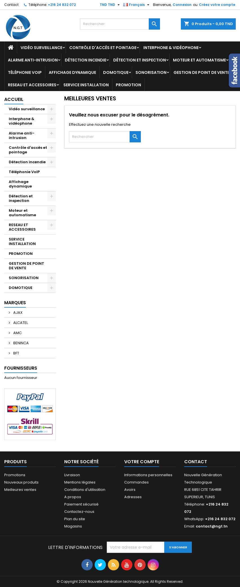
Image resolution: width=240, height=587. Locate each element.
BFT (15, 353)
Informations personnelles (148, 475)
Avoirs (129, 489)
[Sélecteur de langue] (137, 5)
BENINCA (20, 343)
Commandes (136, 482)
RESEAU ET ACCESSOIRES (32, 85)
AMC (17, 333)
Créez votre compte (217, 4)
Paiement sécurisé (81, 504)
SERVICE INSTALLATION (86, 85)
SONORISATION (150, 72)
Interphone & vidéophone (171, 47)
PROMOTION (128, 85)
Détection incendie (85, 60)
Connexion (182, 4)
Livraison (72, 475)
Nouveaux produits (21, 482)
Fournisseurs (20, 368)
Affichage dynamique (72, 72)
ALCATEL (20, 322)
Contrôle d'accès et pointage (102, 47)
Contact (11, 4)
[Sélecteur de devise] (110, 5)
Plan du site (74, 519)
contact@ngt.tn (212, 526)
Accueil (13, 99)
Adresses (133, 497)
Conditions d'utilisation (84, 489)
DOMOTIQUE (115, 72)
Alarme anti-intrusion (33, 60)
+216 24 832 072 (62, 4)
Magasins (73, 526)
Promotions (14, 475)
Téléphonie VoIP (25, 72)
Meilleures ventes (20, 489)
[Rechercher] (120, 24)
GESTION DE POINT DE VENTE (201, 72)
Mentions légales (79, 482)
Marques (15, 302)
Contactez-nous (79, 511)
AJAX (17, 312)
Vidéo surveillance (41, 47)
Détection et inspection (139, 60)
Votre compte (141, 461)
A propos (72, 497)
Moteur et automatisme (199, 60)
